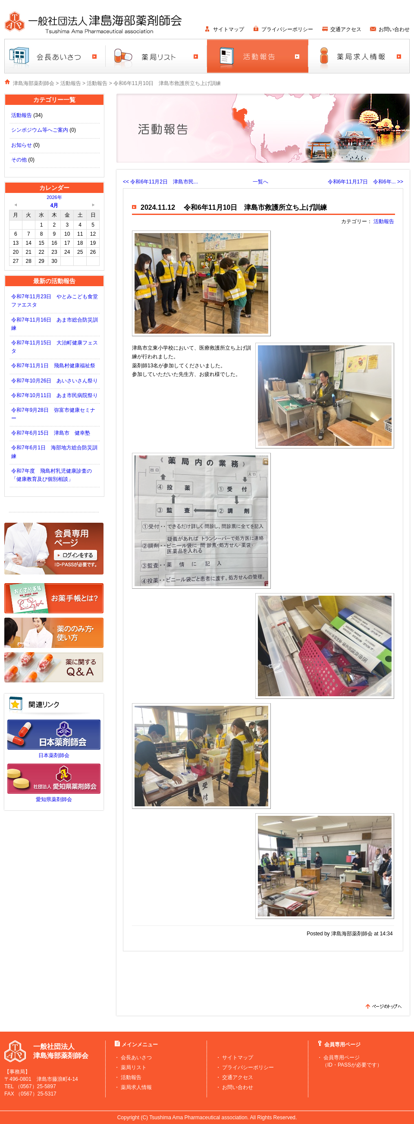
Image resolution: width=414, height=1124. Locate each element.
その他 (19, 160)
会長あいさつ (136, 1058)
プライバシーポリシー (287, 29)
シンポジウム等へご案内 (39, 130)
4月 (54, 205)
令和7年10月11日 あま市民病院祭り (54, 395)
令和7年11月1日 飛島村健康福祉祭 (53, 366)
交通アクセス (345, 29)
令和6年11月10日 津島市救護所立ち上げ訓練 (167, 83)
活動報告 (70, 83)
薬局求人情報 (136, 1087)
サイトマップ (228, 29)
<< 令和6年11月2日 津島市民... (160, 182)
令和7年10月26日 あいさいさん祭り (54, 381)
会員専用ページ (341, 1058)
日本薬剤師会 (53, 755)
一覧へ (260, 182)
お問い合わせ (394, 29)
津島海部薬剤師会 (33, 83)
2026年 (54, 197)
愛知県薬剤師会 (54, 799)
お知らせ (21, 145)
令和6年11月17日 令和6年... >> (365, 182)
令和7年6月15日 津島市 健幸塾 (50, 433)
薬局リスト (134, 1067)
